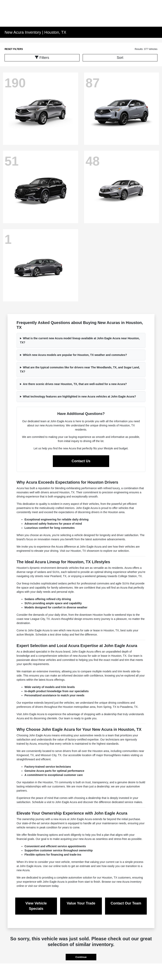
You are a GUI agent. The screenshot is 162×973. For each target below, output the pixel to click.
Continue (80, 957)
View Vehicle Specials (36, 906)
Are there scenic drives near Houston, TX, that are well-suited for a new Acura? (75, 384)
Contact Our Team (126, 903)
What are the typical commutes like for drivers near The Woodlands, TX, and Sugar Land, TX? (80, 369)
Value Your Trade (81, 903)
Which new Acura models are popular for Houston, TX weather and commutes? (75, 354)
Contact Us (81, 461)
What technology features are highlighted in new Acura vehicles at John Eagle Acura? (79, 396)
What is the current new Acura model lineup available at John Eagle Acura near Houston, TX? (80, 340)
